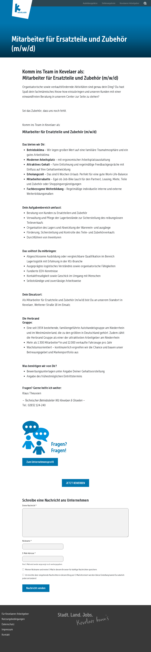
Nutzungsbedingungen (13, 618)
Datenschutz (8, 624)
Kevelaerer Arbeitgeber (129, 3)
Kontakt (6, 634)
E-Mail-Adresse (29, 553)
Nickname (27, 541)
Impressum (7, 629)
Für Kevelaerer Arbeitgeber (15, 613)
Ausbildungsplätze (90, 3)
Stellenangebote (108, 3)
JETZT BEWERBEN (75, 483)
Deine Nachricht (29, 505)
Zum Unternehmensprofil (40, 461)
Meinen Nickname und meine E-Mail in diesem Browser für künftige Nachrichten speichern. (61, 569)
